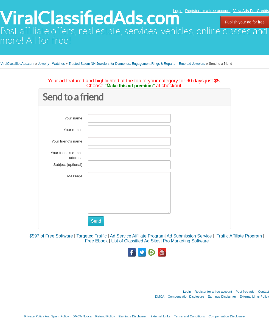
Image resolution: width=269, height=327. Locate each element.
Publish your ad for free (245, 22)
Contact (263, 291)
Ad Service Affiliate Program (137, 236)
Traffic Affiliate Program (239, 236)
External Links (160, 316)
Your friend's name (67, 141)
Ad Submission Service (189, 236)
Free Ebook (96, 241)
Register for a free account (208, 11)
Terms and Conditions (189, 316)
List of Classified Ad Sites (136, 241)
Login (177, 11)
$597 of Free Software (51, 236)
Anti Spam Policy (57, 316)
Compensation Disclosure (186, 296)
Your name (73, 118)
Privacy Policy (34, 316)
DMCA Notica (82, 316)
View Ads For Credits (251, 11)
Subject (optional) (67, 165)
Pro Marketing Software (186, 241)
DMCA (159, 296)
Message (74, 176)
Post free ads (245, 291)
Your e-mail (73, 130)
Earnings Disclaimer (222, 296)
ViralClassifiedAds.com (89, 18)
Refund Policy (105, 316)
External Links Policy (254, 296)
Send (96, 221)
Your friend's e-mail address (66, 155)
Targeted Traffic (91, 236)
